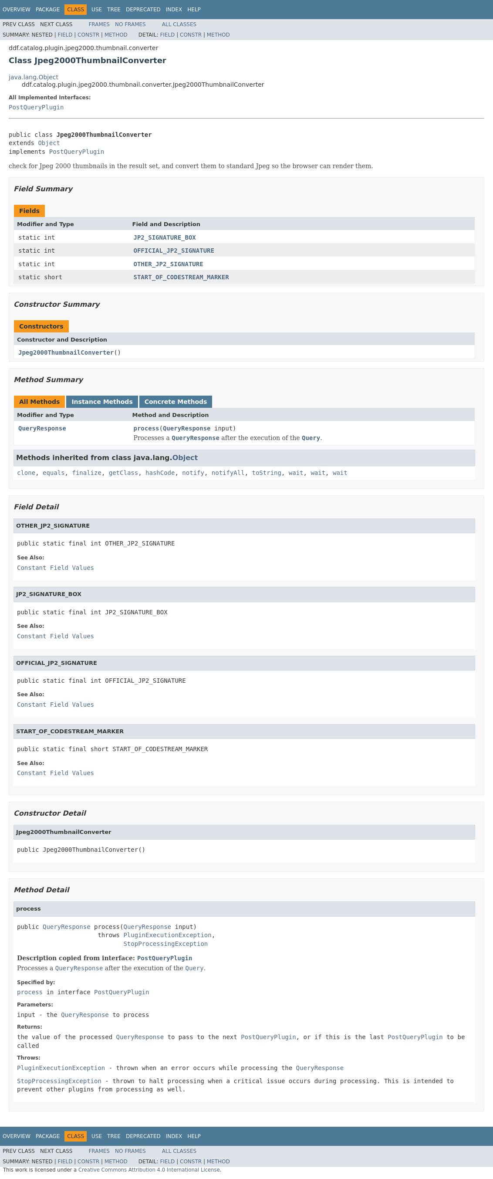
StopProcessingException (165, 943)
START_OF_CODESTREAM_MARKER (181, 277)
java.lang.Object (33, 77)
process (146, 428)
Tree (114, 10)
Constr (88, 35)
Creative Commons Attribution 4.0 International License (149, 1170)
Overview (16, 10)
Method (116, 35)
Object (49, 142)
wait (296, 472)
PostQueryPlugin (36, 107)
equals (54, 472)
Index (174, 10)
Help (194, 10)
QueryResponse (42, 428)
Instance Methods (101, 401)
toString (266, 472)
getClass (123, 472)
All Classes (179, 24)
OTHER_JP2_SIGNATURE (168, 264)
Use (96, 10)
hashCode (160, 472)
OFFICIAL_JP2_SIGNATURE (174, 250)
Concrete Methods (176, 401)
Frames (99, 24)
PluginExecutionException (167, 935)
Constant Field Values (55, 567)
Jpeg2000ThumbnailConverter (66, 352)
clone (26, 472)
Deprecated (143, 10)
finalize (86, 472)
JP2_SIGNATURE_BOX (165, 237)
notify (193, 472)
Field (64, 35)
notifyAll (228, 472)
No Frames (130, 24)
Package (48, 10)
